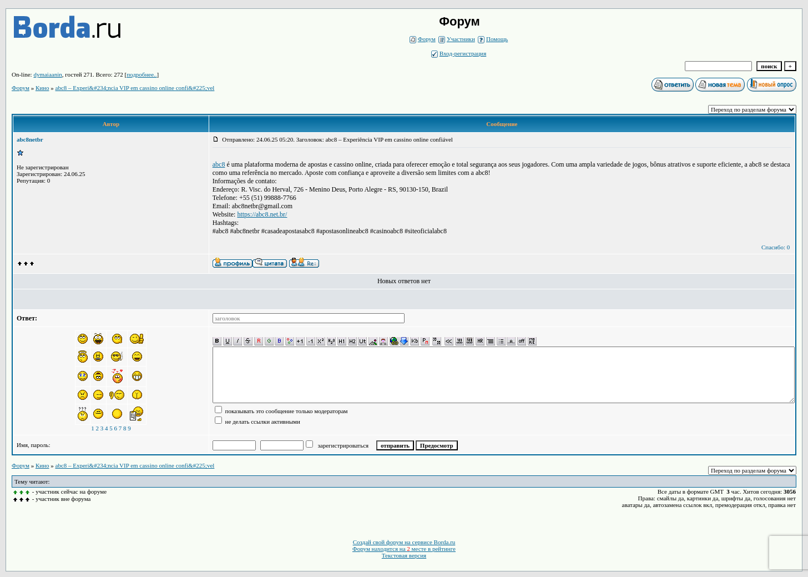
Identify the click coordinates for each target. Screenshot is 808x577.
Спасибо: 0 (775, 247)
